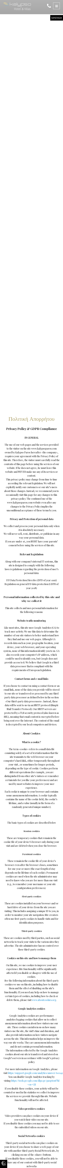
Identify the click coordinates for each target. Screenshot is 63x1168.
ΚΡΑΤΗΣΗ (56, 17)
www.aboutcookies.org (44, 1000)
